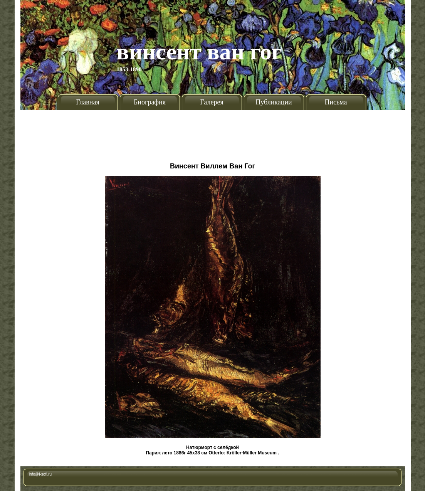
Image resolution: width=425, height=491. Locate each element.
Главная (87, 102)
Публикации (273, 102)
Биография (150, 102)
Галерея (211, 102)
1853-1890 (129, 69)
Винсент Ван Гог (199, 51)
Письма (335, 102)
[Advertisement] (212, 133)
